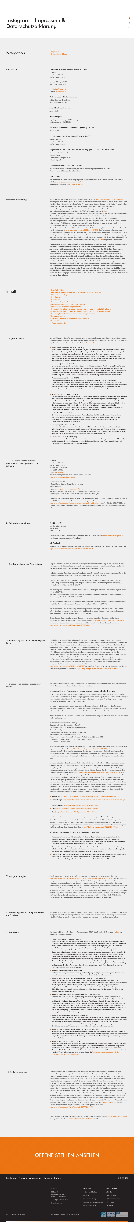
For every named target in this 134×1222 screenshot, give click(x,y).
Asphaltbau (86, 1195)
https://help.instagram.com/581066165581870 (81, 230)
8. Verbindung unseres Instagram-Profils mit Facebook (69, 318)
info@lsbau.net (60, 89)
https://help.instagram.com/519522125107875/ (108, 620)
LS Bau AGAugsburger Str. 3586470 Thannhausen (58, 1194)
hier (105, 211)
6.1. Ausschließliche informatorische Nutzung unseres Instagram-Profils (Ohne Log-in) (81, 309)
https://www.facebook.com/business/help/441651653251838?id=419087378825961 (81, 878)
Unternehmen (35, 1178)
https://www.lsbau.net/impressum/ (62, 477)
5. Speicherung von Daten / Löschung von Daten (67, 304)
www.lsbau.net (61, 91)
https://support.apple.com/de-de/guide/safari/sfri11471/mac (77, 812)
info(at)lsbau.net (56, 1203)
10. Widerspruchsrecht (58, 323)
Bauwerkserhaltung (89, 1199)
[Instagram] (125, 1178)
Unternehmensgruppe (113, 1199)
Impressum (55, 1214)
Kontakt (57, 1178)
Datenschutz (64, 1214)
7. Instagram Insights (57, 316)
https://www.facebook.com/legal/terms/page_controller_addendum (74, 503)
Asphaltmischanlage (89, 1205)
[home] (7, 5)
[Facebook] (120, 1178)
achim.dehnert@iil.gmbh (112, 536)
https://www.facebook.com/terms (70, 489)
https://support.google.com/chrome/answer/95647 (81, 805)
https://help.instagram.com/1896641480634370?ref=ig (70, 625)
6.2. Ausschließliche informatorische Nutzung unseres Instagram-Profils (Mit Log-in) (80, 311)
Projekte (23, 1178)
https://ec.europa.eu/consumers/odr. (70, 182)
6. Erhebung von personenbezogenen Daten (66, 306)
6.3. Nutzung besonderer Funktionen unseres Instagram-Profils (72, 314)
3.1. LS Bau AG (55, 297)
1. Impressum (54, 52)
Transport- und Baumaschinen (93, 1202)
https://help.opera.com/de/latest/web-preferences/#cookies (77, 808)
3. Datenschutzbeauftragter (59, 295)
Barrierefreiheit (74, 1214)
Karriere (48, 1178)
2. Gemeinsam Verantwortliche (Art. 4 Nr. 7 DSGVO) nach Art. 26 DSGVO (76, 292)
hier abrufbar (91, 343)
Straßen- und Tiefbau (90, 1192)
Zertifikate (109, 1205)
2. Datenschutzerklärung (58, 54)
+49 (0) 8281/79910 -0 (59, 1200)
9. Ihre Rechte (54, 321)
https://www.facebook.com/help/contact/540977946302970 (71, 549)
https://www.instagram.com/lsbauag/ (109, 199)
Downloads (110, 1202)
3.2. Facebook (55, 299)
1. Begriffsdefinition (57, 290)
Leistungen (11, 1178)
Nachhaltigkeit (111, 1195)
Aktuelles (109, 1192)
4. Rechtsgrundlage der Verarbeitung (63, 302)
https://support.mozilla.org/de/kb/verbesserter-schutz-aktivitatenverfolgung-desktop (90, 796)
